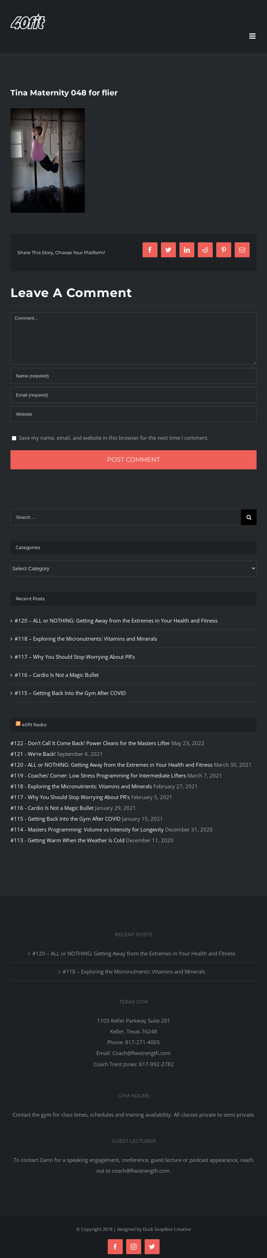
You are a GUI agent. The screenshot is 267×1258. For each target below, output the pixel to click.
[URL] (133, 414)
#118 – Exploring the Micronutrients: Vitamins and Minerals (86, 638)
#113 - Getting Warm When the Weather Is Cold (67, 840)
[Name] (133, 376)
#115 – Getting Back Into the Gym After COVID (70, 692)
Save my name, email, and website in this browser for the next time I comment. (114, 437)
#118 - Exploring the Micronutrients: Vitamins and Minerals (81, 786)
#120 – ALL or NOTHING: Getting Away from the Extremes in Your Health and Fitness (116, 620)
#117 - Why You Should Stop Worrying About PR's (70, 797)
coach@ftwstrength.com (141, 1170)
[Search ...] (125, 517)
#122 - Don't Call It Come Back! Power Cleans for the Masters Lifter (90, 743)
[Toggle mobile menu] (253, 36)
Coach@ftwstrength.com (141, 1052)
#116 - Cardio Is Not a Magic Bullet (52, 807)
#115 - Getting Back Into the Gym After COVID (65, 818)
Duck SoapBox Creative (167, 1229)
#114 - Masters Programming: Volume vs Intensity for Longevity (87, 829)
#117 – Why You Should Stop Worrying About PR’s (75, 656)
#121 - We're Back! (33, 753)
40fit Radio (34, 724)
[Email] (133, 395)
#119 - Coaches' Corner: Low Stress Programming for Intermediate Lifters (98, 775)
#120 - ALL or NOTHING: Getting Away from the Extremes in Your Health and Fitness (111, 764)
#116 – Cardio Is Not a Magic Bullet (57, 674)
